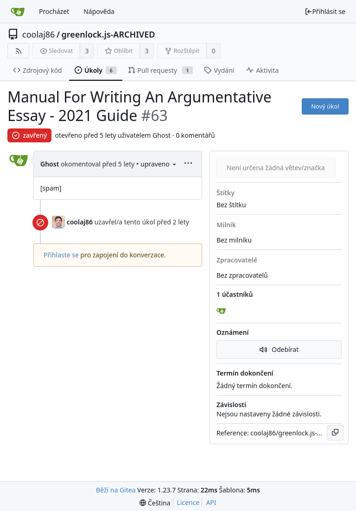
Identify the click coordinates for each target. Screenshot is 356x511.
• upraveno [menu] (157, 164)
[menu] (174, 164)
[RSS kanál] (18, 50)
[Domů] (18, 11)
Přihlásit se (325, 11)
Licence (188, 502)
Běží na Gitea (115, 489)
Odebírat (279, 349)
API (211, 502)
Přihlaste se (61, 254)
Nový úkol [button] (325, 106)
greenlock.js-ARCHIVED (108, 34)
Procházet (54, 11)
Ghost (49, 164)
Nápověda (98, 11)
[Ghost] (222, 311)
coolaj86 (38, 34)
